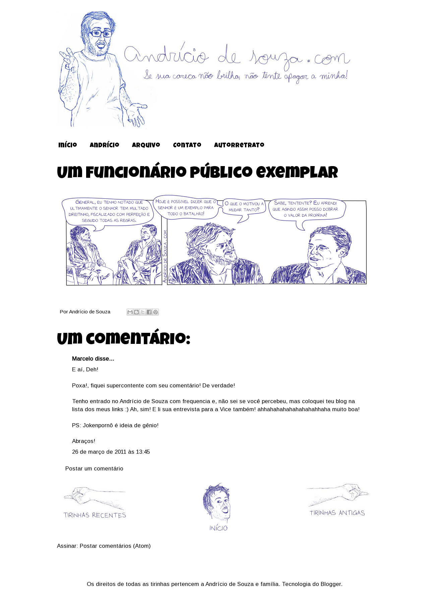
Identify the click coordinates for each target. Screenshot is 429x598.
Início (67, 146)
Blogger (331, 584)
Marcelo (82, 359)
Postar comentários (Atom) (115, 546)
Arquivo (146, 146)
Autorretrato (239, 146)
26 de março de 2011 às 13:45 (111, 452)
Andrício (104, 146)
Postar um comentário (94, 468)
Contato (187, 146)
